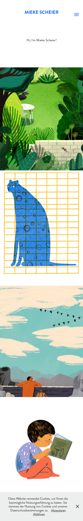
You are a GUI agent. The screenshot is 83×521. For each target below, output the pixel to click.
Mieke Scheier (41, 12)
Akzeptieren (58, 510)
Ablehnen (39, 514)
